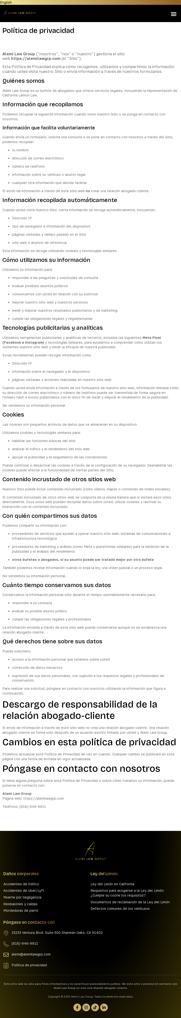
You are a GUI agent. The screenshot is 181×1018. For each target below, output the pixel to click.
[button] (174, 14)
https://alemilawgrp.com (35, 58)
